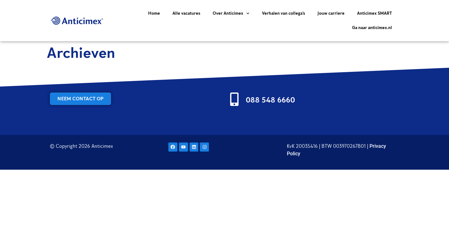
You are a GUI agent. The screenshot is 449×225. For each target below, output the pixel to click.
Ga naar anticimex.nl (372, 27)
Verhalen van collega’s (283, 13)
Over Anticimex (231, 13)
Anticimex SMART (374, 13)
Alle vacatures (186, 13)
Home (154, 13)
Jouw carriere (331, 13)
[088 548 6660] (234, 99)
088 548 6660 (270, 99)
